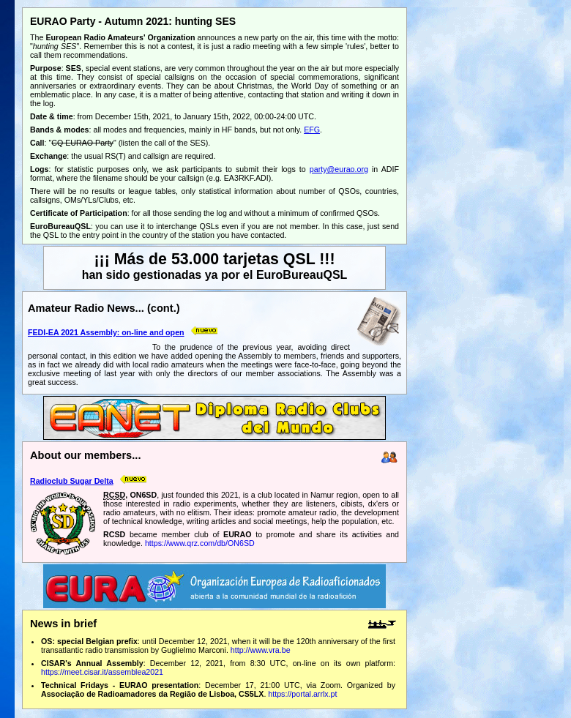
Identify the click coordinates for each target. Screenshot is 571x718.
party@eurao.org (339, 169)
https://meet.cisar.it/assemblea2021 (102, 671)
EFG (312, 129)
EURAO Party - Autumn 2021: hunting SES (133, 21)
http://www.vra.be (261, 650)
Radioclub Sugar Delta (71, 480)
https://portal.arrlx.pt (302, 693)
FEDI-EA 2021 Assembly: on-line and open (106, 332)
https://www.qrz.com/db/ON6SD (200, 543)
